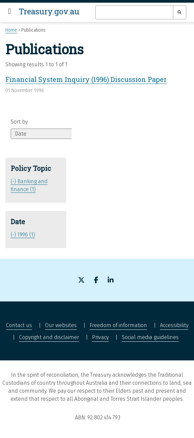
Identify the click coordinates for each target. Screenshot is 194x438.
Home (11, 30)
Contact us (19, 325)
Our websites (61, 325)
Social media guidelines (150, 337)
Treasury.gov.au (49, 11)
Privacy (100, 337)
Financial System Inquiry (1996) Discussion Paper (86, 79)
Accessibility (174, 325)
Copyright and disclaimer (49, 337)
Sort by (19, 122)
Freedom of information (118, 325)
